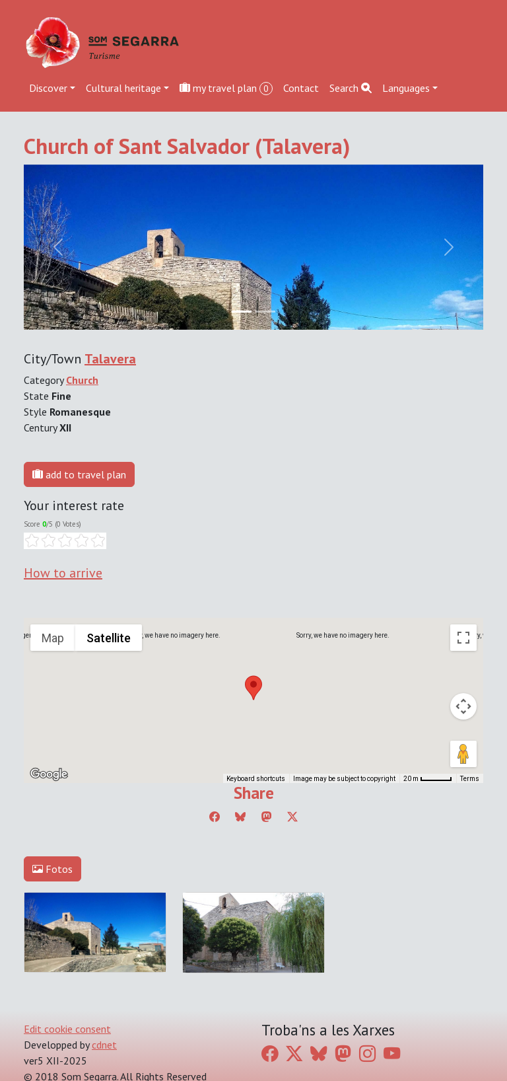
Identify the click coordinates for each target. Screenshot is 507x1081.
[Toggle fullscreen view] (463, 637)
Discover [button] (48, 87)
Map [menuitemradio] (53, 638)
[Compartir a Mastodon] (266, 816)
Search (350, 87)
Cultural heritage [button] (123, 87)
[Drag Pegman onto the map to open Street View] (463, 754)
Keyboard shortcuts (255, 778)
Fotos (52, 869)
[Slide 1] (265, 311)
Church (82, 380)
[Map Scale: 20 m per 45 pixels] (427, 778)
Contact (301, 87)
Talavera (110, 358)
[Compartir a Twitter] (292, 816)
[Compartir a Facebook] (214, 816)
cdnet (104, 1044)
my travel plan (226, 88)
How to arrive (63, 572)
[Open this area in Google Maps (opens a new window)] (49, 774)
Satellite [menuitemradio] (108, 638)
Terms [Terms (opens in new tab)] (469, 778)
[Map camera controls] (463, 706)
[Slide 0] (242, 311)
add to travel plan (79, 474)
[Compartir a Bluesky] (240, 816)
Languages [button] (406, 87)
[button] (253, 687)
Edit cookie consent (67, 1028)
